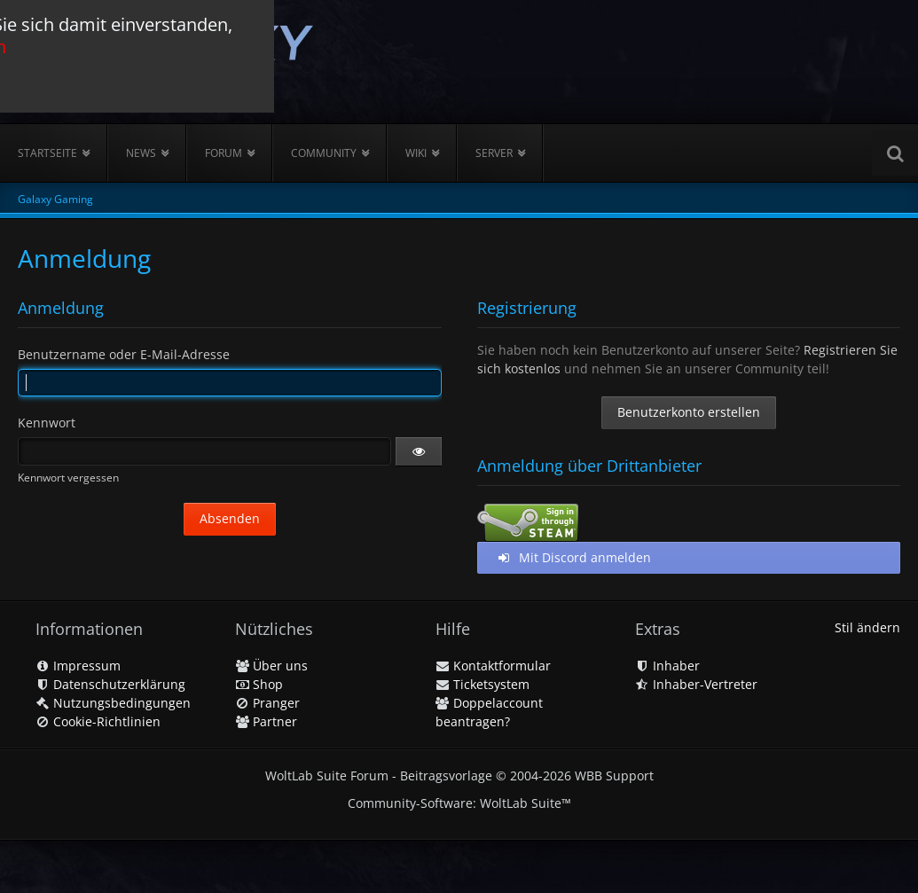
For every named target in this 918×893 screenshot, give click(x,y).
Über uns (271, 665)
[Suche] (895, 153)
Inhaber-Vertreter (696, 684)
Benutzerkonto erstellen (688, 411)
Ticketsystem (482, 684)
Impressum (78, 665)
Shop (259, 684)
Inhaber (667, 665)
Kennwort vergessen (68, 477)
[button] (419, 451)
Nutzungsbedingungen (113, 702)
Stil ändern (867, 627)
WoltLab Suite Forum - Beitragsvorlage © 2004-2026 (459, 775)
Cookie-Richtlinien (98, 721)
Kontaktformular (493, 665)
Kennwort (46, 422)
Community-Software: (459, 803)
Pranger (267, 702)
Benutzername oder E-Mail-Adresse (124, 354)
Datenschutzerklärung (110, 684)
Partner (266, 721)
